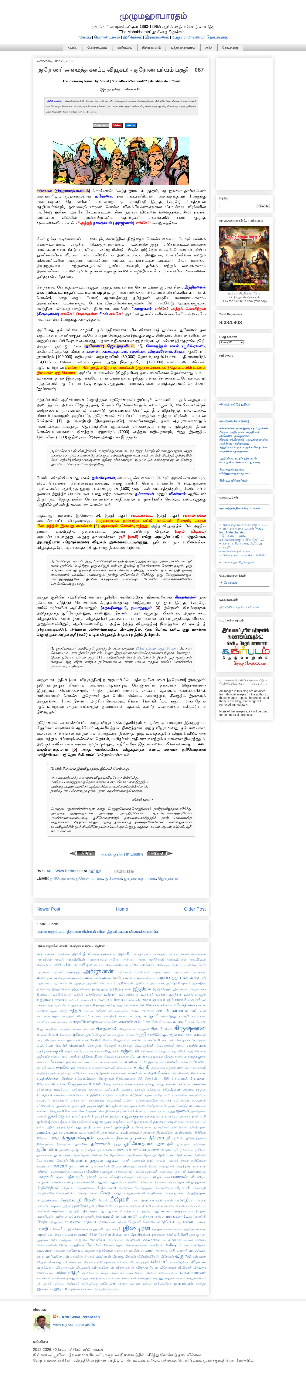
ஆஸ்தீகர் (199, 983)
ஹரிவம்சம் (132, 37)
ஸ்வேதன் (107, 1283)
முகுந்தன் (56, 1222)
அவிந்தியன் (62, 978)
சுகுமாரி (139, 1084)
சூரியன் (103, 1105)
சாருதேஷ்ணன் (99, 1073)
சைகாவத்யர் (197, 1105)
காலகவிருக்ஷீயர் (131, 1021)
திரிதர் (55, 1138)
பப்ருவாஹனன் (193, 1171)
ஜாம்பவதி (199, 1116)
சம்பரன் (83, 1062)
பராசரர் (90, 1177)
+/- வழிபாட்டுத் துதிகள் (235, 404)
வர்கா (160, 1250)
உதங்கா (161, 994)
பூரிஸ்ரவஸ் (103, 1206)
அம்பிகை (131, 965)
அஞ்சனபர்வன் (97, 959)
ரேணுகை (81, 1240)
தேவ (76, 1155)
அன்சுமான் (44, 965)
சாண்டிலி (109, 1067)
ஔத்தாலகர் (104, 1005)
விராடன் (198, 1262)
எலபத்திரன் (197, 1000)
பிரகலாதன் (176, 1182)
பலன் (166, 1177)
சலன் (51, 1067)
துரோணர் (113, 878)
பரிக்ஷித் (114, 1177)
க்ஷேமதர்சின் (144, 1045)
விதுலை (199, 1256)
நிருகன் (116, 1166)
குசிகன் (78, 1034)
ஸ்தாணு (158, 1278)
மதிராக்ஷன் (89, 1211)
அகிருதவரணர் (104, 954)
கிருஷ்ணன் (190, 1028)
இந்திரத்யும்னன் (120, 989)
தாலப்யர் (149, 1132)
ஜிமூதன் (53, 1121)
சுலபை (128, 1100)
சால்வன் (135, 1073)
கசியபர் (166, 1005)
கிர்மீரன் (42, 1034)
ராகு (203, 1229)
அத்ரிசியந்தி (156, 959)
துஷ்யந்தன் (62, 1155)
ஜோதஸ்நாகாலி (141, 1121)
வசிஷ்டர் (173, 1245)
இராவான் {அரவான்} (189, 989)
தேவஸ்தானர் (45, 1160)
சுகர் (128, 1084)
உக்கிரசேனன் (62, 994)
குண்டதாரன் (125, 1034)
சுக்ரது (160, 1084)
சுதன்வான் (95, 1089)
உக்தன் (78, 994)
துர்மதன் (90, 1149)
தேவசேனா (117, 1155)
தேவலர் (200, 1155)
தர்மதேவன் (179, 1127)
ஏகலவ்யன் (62, 1005)
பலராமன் (179, 1177)
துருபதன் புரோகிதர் (191, 1144)
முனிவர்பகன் (107, 1222)
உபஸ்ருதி (130, 1000)
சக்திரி (68, 1051)
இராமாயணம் (157, 37)
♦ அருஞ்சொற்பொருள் (234, 551)
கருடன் (162, 1011)
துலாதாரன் (155, 1149)
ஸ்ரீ (38, 1283)
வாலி (91, 1256)
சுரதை (158, 1095)
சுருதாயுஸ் (97, 1100)
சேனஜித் (182, 1105)
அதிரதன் (115, 959)
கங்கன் (134, 1005)
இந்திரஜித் (100, 989)
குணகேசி (91, 1034)
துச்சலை (81, 1144)
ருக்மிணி (181, 1234)
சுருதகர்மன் (179, 1095)
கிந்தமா (201, 1021)
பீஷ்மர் (119, 1199)
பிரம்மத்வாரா (164, 1188)
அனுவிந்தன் (197, 959)
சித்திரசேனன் (48, 1078)
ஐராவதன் (77, 1005)
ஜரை (160, 1116)
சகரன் (180, 1045)
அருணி (57, 972)
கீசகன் (53, 1034)
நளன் (161, 1160)
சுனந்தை (60, 1095)
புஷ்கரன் (56, 1206)
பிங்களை (160, 1182)
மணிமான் (43, 1211)
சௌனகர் (135, 1111)
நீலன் (153, 1166)
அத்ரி (141, 959)
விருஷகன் (83, 1267)
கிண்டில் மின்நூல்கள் (233, 480)
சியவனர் (198, 1078)
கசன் (156, 1005)
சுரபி (167, 1095)
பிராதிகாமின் (45, 1193)
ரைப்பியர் (97, 1240)
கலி (193, 1011)
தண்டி (41, 1127)
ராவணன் (81, 1234)
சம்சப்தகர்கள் (67, 1062)
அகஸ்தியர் (81, 954)
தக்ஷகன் (159, 1121)
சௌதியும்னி (118, 1111)
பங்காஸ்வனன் (60, 1171)
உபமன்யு (99, 1000)
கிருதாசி (143, 1029)
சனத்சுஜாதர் (197, 1056)
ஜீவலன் (65, 1121)
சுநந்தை (188, 1089)
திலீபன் (178, 1138)
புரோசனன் (164, 1200)
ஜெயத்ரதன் (168, 878)
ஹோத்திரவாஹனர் (106, 1289)
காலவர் (179, 1021)
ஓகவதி (90, 1005)
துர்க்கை (64, 1149)
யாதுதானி (96, 1229)
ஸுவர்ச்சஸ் (129, 1278)
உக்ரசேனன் (94, 994)
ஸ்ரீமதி (47, 1283)
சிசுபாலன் (198, 1073)
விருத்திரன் (45, 1267)
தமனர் (107, 1127)
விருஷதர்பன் (125, 1267)
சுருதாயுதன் (78, 1100)
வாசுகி (170, 1250)
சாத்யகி (142, 1067)
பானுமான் (115, 1182)
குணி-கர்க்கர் (107, 1034)
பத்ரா (176, 1171)
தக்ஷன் (172, 1121)
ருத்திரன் (42, 1240)
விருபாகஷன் (65, 1267)
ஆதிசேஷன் (125, 983)
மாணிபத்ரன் (93, 1216)
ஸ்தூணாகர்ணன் (175, 1278)
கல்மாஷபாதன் (48, 1016)
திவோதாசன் (45, 1144)
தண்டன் (200, 1121)
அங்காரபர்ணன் (178, 954)
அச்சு (208, 47)
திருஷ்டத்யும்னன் (131, 1138)
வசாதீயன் (156, 1245)
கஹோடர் (82, 1016)
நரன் (150, 1160)
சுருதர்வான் (60, 1100)
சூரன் (75, 1105)
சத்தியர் (75, 1056)
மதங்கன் (58, 1211)
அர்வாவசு (124, 972)
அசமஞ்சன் (44, 959)
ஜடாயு (162, 1111)
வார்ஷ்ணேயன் (57, 1256)
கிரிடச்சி (88, 1029)
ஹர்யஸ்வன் (183, 1283)
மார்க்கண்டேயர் (180, 1216)
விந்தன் (42, 1262)
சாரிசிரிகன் (80, 1073)
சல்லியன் (65, 1067)
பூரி (91, 1206)
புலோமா (43, 1206)
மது (102, 1211)
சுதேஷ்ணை (172, 1089)
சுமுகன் (136, 1095)
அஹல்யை (44, 983)
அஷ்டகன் (93, 978)
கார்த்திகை (111, 1021)
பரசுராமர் (44, 1177)
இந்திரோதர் (162, 989)
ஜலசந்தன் (171, 1116)
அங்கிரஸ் (198, 954)
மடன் (202, 1206)
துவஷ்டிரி (171, 1149)
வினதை (54, 1262)
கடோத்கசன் (184, 1005)
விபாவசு (89, 1262)
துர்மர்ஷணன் (107, 1149)
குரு (39, 1040)
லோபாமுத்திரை (71, 1245)
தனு (78, 1127)
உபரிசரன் (115, 1000)
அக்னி (123, 954)
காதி (138, 1016)
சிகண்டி (164, 1073)
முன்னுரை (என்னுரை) (234, 421)
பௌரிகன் (149, 1206)
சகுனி (58, 1051)
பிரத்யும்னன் (106, 1188)
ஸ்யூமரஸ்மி (196, 1278)
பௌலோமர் (165, 1206)
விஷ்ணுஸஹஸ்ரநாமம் (234, 473)
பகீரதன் (42, 1171)
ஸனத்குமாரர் (98, 1278)
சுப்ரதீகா (107, 1095)
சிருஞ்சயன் (77, 1084)
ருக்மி (169, 1234)
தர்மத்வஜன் (198, 1127)
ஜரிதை (149, 1116)
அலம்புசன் (161, 972)
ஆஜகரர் (79, 983)
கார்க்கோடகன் (46, 1021)
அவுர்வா (78, 978)
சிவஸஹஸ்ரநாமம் (231, 469)
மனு (155, 1211)
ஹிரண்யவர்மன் (82, 1289)
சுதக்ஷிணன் (61, 1089)
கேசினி (95, 1040)
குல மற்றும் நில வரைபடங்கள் (239, 508)
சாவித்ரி (150, 1073)
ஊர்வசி (181, 1000)
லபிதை (201, 1240)
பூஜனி (66, 1206)
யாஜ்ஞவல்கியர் (76, 1229)
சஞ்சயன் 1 (149, 1051)
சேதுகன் (169, 1105)
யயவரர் (200, 1222)
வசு (186, 1245)
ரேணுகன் (66, 1240)
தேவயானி (166, 1155)
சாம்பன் (183, 1067)
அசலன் (59, 959)
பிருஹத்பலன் (174, 1193)
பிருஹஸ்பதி (70, 1200)
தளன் (82, 1132)
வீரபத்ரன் (126, 1273)
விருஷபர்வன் (147, 1267)
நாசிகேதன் (198, 1160)
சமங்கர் (42, 1062)
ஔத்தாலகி (120, 1005)
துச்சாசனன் (100, 1144)
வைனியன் (44, 1278)
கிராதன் (65, 1029)
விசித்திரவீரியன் (148, 1256)
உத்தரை (58, 1000)
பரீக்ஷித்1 (128, 1177)
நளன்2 (173, 1160)
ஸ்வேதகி (73, 1283)
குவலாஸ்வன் (77, 1040)
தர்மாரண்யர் (68, 1132)
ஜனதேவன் (198, 1111)
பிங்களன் (146, 1182)
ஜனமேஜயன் (59, 1116)
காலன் (167, 1021)
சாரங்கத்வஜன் (46, 1073)
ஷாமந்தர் (82, 1278)
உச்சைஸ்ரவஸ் (129, 994)
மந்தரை (145, 1211)
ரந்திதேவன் (191, 1229)
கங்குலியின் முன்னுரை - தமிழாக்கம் (243, 428)
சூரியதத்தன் (88, 1105)
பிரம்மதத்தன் (143, 1188)
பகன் (195, 1166)
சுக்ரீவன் (184, 1084)
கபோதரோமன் (118, 1011)
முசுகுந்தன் (73, 1222)
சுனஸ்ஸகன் (76, 1095)
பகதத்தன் (183, 1166)
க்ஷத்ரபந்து (125, 1045)
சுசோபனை (44, 1089)
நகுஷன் (112, 1160)
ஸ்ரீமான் (59, 1283)
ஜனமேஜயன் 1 (82, 1116)
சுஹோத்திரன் (45, 1105)
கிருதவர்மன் (106, 1029)
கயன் (135, 1011)
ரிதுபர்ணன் (106, 1234)
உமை (143, 1000)
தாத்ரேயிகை (96, 1132)
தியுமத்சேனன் (167, 1132)
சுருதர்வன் (43, 1100)
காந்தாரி (151, 1016)
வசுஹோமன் (75, 1250)
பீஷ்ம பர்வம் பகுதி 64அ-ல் (157, 648)
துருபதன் (165, 1144)
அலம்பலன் (142, 972)
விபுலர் (122, 1262)
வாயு (40, 1256)
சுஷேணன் (198, 1100)
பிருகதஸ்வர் (65, 1193)
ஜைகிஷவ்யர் (121, 1121)
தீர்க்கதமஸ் (64, 1144)
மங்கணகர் (182, 1206)
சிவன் (95, 1083)
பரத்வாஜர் (73, 1177)
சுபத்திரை (93, 1095)
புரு (134, 1200)
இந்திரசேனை (81, 989)
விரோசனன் (168, 1267)
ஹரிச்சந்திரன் (163, 1283)
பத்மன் (139, 1171)
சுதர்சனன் (112, 1089)
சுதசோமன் (79, 1089)
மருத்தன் (179, 1211)
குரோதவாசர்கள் (54, 1040)
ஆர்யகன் (157, 983)
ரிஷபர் (121, 1234)
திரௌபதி (159, 1137)
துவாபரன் (186, 1149)
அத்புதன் (129, 959)
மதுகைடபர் (114, 1211)
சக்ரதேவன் (81, 1051)
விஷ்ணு (199, 1267)
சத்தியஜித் (43, 1056)
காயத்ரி (184, 1016)
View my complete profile (74, 1324)
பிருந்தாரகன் (131, 1193)
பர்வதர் (155, 1177)
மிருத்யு (42, 1222)
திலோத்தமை (196, 1138)
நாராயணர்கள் (100, 1166)
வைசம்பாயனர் (193, 1273)
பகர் (203, 1166)
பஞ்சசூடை (107, 1171)
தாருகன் (122, 1132)
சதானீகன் (179, 1051)
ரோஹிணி (133, 1240)
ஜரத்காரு (117, 1116)
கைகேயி (154, 1040)
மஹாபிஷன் (45, 1216)
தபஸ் (97, 1127)
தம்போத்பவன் (142, 1127)
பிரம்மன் (182, 1188)
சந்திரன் (181, 1056)
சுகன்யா (117, 1084)
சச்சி (116, 1051)
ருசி (203, 1234)
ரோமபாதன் (116, 1240)
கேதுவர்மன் (122, 1040)
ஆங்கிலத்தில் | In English (121, 854)
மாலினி (200, 1216)
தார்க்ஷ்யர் (135, 1132)
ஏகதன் (41, 1005)
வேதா (139, 1273)
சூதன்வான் (62, 1105)
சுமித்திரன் (121, 1095)
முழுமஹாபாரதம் (153, 15)
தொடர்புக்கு (217, 37)
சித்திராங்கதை (85, 1078)
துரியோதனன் (62, 878)
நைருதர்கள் (166, 1166)
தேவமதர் (150, 1155)
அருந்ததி (73, 972)
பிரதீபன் (67, 1188)
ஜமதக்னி (102, 1116)
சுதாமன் (140, 1089)
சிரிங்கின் (58, 1084)
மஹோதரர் (76, 1216)
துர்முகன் (124, 1149)
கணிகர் (201, 1005)
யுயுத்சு (157, 1229)
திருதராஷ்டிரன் (78, 1137)
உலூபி (168, 1000)
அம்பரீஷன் (83, 965)
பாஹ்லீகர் (130, 1182)
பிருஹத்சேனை (152, 1193)
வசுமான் (59, 1250)
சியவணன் (180, 1078)
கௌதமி (110, 1045)
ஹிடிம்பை (62, 1289)
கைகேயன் (139, 1040)
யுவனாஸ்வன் (173, 1229)
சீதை (107, 1084)
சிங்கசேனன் (180, 1073)
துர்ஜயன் (77, 1149)
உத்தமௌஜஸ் (195, 994)
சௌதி (103, 1111)
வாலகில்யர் (78, 1256)
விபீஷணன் (106, 1262)
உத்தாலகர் (84, 1000)
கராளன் (148, 1011)
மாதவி (121, 1216)
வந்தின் (134, 1250)
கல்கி (202, 1011)
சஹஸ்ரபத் (84, 1067)
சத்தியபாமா (60, 1056)
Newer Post (48, 909)
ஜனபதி (42, 1116)
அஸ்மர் (130, 978)
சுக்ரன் (171, 1084)
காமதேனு (168, 1016)
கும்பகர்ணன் (196, 1034)
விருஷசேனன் (103, 1267)
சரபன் (159, 1062)
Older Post (195, 909)
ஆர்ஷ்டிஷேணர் (178, 983)
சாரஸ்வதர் (64, 1073)
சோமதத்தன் (88, 1111)
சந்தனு (169, 1056)
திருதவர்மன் (105, 1138)
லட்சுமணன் (172, 1240)
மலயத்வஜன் (197, 1211)
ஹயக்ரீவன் (144, 1283)
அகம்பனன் (46, 954)
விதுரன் (183, 1256)
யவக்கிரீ (56, 1229)
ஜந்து (171, 1111)
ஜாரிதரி (42, 1121)
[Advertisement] (244, 123)
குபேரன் (177, 1034)
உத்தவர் (70, 1000)
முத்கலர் (90, 1222)
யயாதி (42, 1229)
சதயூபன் (164, 1051)
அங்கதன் (159, 954)
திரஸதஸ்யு (186, 1132)
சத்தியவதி (89, 1056)
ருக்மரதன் (158, 1234)
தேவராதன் (184, 1155)
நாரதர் (60, 1165)
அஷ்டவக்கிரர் (113, 978)
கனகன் (89, 1011)
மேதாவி (134, 1222)
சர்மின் (183, 1062)
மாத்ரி (132, 1216)
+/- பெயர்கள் (228, 582)
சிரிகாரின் (43, 1084)
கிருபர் (156, 1029)
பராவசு (102, 1177)
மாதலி (108, 1216)
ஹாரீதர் (201, 1283)
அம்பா (98, 965)
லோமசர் (93, 1245)
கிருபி (168, 1029)
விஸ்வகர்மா (45, 1273)
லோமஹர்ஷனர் (136, 1245)
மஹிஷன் (61, 1216)
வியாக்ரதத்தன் (139, 1262)
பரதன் (59, 1177)
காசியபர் (126, 1016)
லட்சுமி (188, 1240)
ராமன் (67, 1234)
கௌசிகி (61, 1045)
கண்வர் (42, 1011)
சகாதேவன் (196, 1045)
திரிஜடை (43, 1138)
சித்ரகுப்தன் (106, 1078)
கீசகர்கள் (65, 1034)
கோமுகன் (199, 1040)
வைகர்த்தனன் (168, 1273)
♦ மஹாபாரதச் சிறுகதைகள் (237, 562)
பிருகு (105, 1193)
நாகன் (184, 1160)
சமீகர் (52, 1062)
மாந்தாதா (146, 1216)
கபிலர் (101, 1011)
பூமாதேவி (80, 1206)
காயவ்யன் (198, 1016)
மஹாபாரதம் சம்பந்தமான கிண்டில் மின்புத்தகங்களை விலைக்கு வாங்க (98, 932)
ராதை (57, 1234)
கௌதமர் (95, 1045)
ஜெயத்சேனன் (81, 1121)
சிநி (140, 1078)
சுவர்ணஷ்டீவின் (147, 1100)
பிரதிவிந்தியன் (48, 1188)
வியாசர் (159, 1261)
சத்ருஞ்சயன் (154, 1056)
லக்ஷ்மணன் (151, 1240)
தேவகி (85, 1155)
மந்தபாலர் (131, 1211)
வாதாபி (182, 1250)
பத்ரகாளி (151, 1171)
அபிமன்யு (62, 964)
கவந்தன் (68, 1016)
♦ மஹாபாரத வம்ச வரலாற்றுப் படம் (243, 524)
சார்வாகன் (118, 1073)
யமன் (188, 1222)
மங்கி (193, 1206)
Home (122, 909)
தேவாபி (62, 1160)
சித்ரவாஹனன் (126, 1078)
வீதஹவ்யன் (90, 1273)
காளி (191, 1021)
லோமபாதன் (113, 1245)
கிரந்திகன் (51, 1029)
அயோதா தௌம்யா (171, 965)
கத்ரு (63, 1011)
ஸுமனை (114, 1278)
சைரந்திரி (57, 1111)
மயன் (165, 1211)
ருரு (54, 1240)
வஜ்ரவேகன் (104, 1250)
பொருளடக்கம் (107, 37)
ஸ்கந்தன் (145, 1278)
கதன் (53, 1011)
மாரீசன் (159, 1216)
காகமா (96, 1016)
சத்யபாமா (122, 1056)
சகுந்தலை (44, 1051)
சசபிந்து (106, 1051)
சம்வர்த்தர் (146, 1062)
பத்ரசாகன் (165, 1171)
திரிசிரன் (200, 1132)
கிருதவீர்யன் (127, 1029)
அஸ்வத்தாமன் (172, 977)
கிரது (40, 1029)
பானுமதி (101, 1182)
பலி (192, 1177)
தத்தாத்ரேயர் (65, 1127)
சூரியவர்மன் (120, 1105)
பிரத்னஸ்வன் (85, 1188)
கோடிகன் (183, 1040)
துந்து (117, 1144)
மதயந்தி (73, 1211)
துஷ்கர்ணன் (45, 1155)
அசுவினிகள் (75, 959)
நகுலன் (96, 1160)
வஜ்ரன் (90, 1250)
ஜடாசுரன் (150, 1111)
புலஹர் (201, 1200)
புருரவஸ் (147, 1200)
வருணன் (147, 1250)
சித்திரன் (67, 1078)
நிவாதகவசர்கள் (135, 1166)
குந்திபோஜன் (158, 1034)
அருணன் (43, 972)
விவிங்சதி (184, 1267)
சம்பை (114, 1062)
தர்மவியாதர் (47, 1132)
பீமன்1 (102, 1200)
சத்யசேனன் (106, 1056)
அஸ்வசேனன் (146, 978)
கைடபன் (168, 1040)
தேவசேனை (134, 1155)
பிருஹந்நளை (47, 1200)
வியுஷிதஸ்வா (179, 1262)
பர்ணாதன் (142, 1177)
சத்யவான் (137, 1056)
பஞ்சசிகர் (91, 1171)
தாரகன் (110, 1132)
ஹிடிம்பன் (45, 1289)
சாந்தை (171, 1067)
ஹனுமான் (126, 1283)
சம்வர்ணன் (129, 1062)
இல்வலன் (43, 994)
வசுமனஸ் (44, 1250)
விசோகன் (167, 1256)
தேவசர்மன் (100, 1155)
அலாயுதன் (45, 978)
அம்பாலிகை (114, 965)
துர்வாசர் (139, 1149)
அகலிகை (63, 954)
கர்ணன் (180, 1010)
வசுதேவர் (198, 1245)
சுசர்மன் (199, 1084)
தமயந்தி (122, 1127)
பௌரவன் (133, 1206)
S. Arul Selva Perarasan (78, 1317)
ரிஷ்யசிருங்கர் (139, 1234)
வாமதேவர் (197, 1250)
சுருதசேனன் (197, 1095)
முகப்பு (84, 37)
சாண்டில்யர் (124, 1067)
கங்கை (146, 1005)
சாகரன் (97, 1067)
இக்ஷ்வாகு (43, 989)
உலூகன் (155, 1000)
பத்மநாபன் (124, 1171)
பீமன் (89, 1200)
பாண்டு (87, 1182)
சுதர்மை (127, 1089)
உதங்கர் (147, 994)
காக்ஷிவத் (110, 1016)
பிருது (117, 1193)
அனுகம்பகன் (176, 959)
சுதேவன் (154, 1089)
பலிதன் (201, 1177)
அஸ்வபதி (198, 978)
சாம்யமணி (198, 1067)
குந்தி (140, 1034)
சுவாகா (165, 1100)
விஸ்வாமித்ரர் (67, 1273)
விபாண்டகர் (72, 1262)
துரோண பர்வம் (89, 878)
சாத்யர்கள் (158, 1067)
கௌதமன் (77, 1045)
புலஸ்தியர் (184, 1200)
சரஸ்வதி (171, 1062)
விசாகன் (130, 1256)
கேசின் (107, 1040)
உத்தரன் (44, 1000)
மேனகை (149, 1222)
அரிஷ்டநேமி (196, 965)
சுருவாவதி (114, 1100)
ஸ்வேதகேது (89, 1283)
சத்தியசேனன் (196, 1051)
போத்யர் (119, 1206)
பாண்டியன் (71, 1182)
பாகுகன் (43, 1182)
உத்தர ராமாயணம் (187, 37)
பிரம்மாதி (199, 1188)
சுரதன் (148, 1095)
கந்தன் (75, 1011)
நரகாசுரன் (138, 1160)
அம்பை (147, 964)
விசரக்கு (117, 1256)
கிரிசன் (76, 1029)
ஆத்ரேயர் (141, 983)
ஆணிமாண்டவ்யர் (100, 983)
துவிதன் (200, 1149)
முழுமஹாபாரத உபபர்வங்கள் (239, 606)
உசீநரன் (110, 994)
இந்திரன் (142, 988)
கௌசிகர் (45, 1045)
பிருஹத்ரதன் (196, 1193)
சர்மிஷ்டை (197, 1062)
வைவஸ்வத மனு (63, 1278)
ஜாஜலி (185, 1116)
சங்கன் (94, 1051)
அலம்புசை (181, 972)
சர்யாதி (41, 1067)
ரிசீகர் (93, 1234)
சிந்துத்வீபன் (153, 1078)
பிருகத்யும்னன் (88, 1193)
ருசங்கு (194, 1234)
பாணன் (56, 1182)
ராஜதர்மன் (45, 1234)
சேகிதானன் (155, 1105)
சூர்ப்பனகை (138, 1105)
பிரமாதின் (125, 1188)
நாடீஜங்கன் (44, 1166)
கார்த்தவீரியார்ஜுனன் (86, 1021)
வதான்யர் (121, 1250)
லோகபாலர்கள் (47, 1245)
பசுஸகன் (77, 1171)
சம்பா (94, 1062)
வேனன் (151, 1273)
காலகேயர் (154, 1021)
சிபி (166, 1078)
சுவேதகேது (181, 1100)
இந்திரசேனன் (61, 989)
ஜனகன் (182, 1111)
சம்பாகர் (104, 1062)
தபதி (87, 1127)
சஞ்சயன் (129, 1050)
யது (178, 1222)
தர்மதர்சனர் (161, 1127)
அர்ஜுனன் (98, 971)
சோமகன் (71, 1111)
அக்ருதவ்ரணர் (141, 954)
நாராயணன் (79, 1166)
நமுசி (125, 1160)
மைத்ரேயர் (165, 1222)
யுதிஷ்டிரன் (134, 1228)
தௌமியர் (79, 1160)
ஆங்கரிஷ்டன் (62, 983)
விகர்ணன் (103, 1256)
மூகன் (122, 1222)
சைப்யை (42, 1111)
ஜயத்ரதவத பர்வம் (140, 878)
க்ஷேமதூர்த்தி (165, 1045)
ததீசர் (50, 1127)
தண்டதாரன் (186, 1121)
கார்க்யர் (62, 1021)
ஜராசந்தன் (134, 1116)
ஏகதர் (50, 1005)
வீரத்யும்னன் (109, 1273)
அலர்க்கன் (198, 972)
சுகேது (150, 1084)
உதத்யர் (175, 994)
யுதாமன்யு (111, 1229)
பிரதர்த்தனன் (196, 1182)
